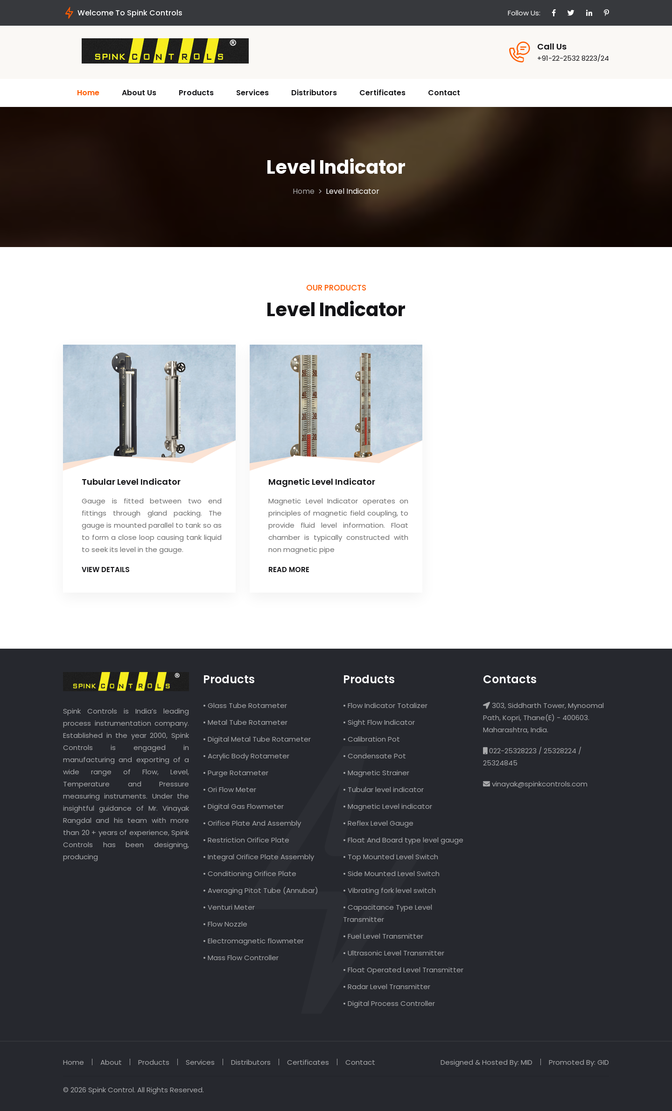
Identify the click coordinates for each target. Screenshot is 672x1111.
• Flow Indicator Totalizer (385, 705)
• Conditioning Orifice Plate (249, 873)
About (111, 1062)
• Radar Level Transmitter (386, 986)
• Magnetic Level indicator (387, 806)
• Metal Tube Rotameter (245, 722)
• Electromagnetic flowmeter (253, 941)
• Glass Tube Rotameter (245, 705)
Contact (444, 92)
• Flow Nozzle (225, 924)
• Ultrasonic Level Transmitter (393, 953)
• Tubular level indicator (383, 789)
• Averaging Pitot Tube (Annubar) (260, 890)
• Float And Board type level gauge (403, 840)
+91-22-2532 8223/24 (573, 58)
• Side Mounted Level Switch (391, 873)
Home (88, 92)
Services (252, 92)
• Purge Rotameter (235, 773)
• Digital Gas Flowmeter (243, 806)
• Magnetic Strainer (376, 773)
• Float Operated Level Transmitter (403, 970)
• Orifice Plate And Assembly (252, 823)
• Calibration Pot (371, 739)
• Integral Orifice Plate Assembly (258, 857)
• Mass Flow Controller (241, 957)
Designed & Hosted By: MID (486, 1062)
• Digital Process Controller (389, 1003)
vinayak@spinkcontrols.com (539, 784)
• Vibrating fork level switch (389, 890)
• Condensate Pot (374, 756)
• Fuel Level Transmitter (383, 936)
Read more (292, 569)
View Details (109, 569)
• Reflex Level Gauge (378, 823)
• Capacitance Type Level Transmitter (387, 913)
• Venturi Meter (229, 907)
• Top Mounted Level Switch (390, 857)
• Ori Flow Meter (229, 789)
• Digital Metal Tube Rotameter (257, 739)
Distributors (314, 92)
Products (196, 92)
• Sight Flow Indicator (379, 722)
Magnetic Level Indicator (321, 482)
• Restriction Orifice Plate (246, 840)
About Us (139, 92)
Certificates (382, 92)
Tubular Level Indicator (131, 482)
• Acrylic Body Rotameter (246, 756)
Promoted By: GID (579, 1062)
